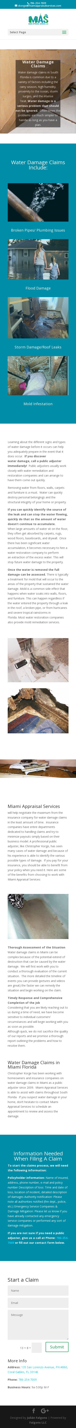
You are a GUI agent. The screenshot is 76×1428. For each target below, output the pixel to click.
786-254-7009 (27, 1379)
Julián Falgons (37, 1418)
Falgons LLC (38, 1422)
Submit (57, 1347)
